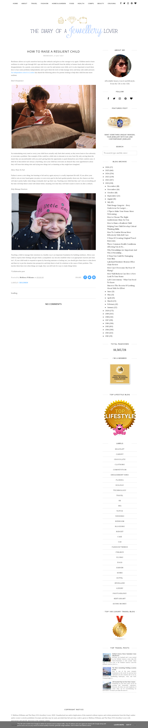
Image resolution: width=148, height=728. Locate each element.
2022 (107, 180)
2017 (107, 320)
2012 (107, 336)
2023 (107, 177)
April (109, 298)
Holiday (120, 485)
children (23, 283)
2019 (107, 314)
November (111, 189)
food (119, 562)
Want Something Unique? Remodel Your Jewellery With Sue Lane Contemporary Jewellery (120, 137)
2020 (107, 311)
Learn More (119, 725)
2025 (107, 170)
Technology (119, 490)
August (110, 199)
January (110, 307)
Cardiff (120, 454)
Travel (119, 495)
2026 (107, 167)
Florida (120, 480)
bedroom (119, 521)
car (119, 542)
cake (119, 537)
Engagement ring (120, 475)
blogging (120, 526)
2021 (107, 183)
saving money (120, 604)
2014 (107, 330)
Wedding (119, 516)
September (112, 196)
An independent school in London (22, 72)
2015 (107, 326)
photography (120, 593)
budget (120, 532)
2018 (107, 317)
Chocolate (119, 459)
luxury (119, 588)
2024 (107, 173)
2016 (107, 323)
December (111, 186)
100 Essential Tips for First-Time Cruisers (123, 682)
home (120, 573)
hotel (120, 578)
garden (120, 568)
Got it (128, 725)
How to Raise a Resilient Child (119, 223)
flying (119, 557)
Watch (120, 511)
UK (120, 501)
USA (120, 506)
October (110, 193)
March (110, 301)
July (108, 202)
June (109, 291)
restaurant (120, 599)
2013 (107, 333)
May (109, 295)
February (111, 304)
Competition (119, 470)
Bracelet (119, 449)
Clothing (120, 465)
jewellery (120, 583)
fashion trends (120, 547)
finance (120, 552)
